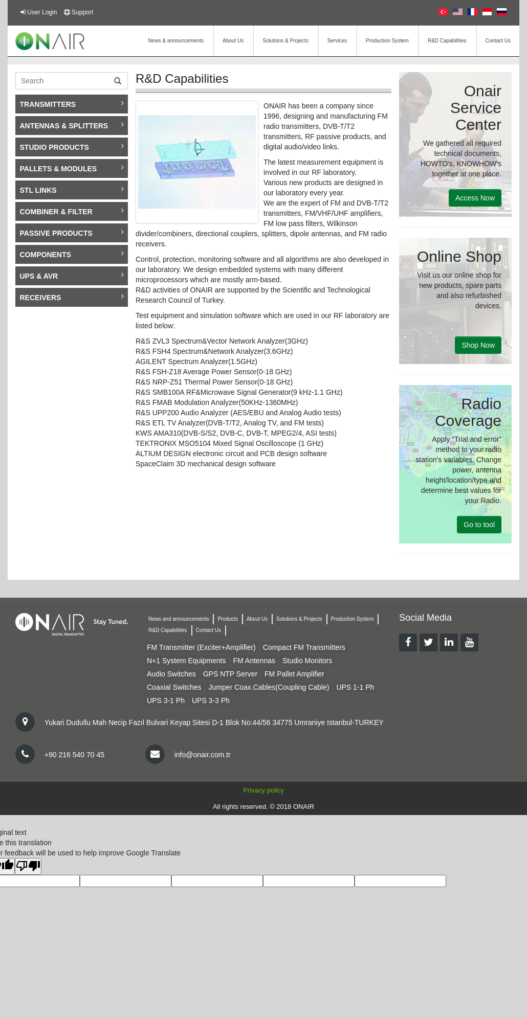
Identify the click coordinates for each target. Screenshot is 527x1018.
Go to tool (479, 525)
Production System (387, 40)
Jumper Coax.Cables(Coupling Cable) (269, 687)
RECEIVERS (72, 297)
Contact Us (498, 40)
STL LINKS (72, 189)
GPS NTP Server (230, 674)
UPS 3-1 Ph (166, 700)
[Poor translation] (28, 866)
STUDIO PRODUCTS (72, 146)
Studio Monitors (307, 661)
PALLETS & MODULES (72, 168)
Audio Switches (171, 674)
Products (227, 619)
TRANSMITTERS (72, 103)
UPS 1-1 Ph (355, 687)
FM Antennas (254, 661)
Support (82, 12)
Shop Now (478, 345)
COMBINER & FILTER (72, 211)
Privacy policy (263, 790)
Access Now (475, 198)
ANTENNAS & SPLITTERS (72, 125)
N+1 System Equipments (186, 661)
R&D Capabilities (447, 40)
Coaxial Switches (174, 687)
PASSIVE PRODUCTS (72, 232)
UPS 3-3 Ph (211, 700)
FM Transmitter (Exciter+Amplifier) (201, 647)
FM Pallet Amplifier (294, 674)
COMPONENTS (72, 254)
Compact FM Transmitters (304, 647)
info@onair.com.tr (202, 755)
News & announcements (176, 40)
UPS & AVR (72, 275)
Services (337, 40)
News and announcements (178, 619)
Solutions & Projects (285, 40)
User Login (42, 12)
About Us (233, 40)
